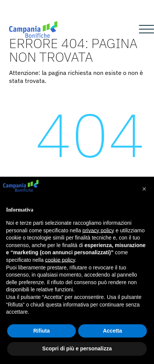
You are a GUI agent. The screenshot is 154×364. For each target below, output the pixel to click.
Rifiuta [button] (41, 331)
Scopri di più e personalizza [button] (77, 348)
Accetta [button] (112, 331)
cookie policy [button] (60, 260)
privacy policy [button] (98, 230)
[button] (144, 189)
